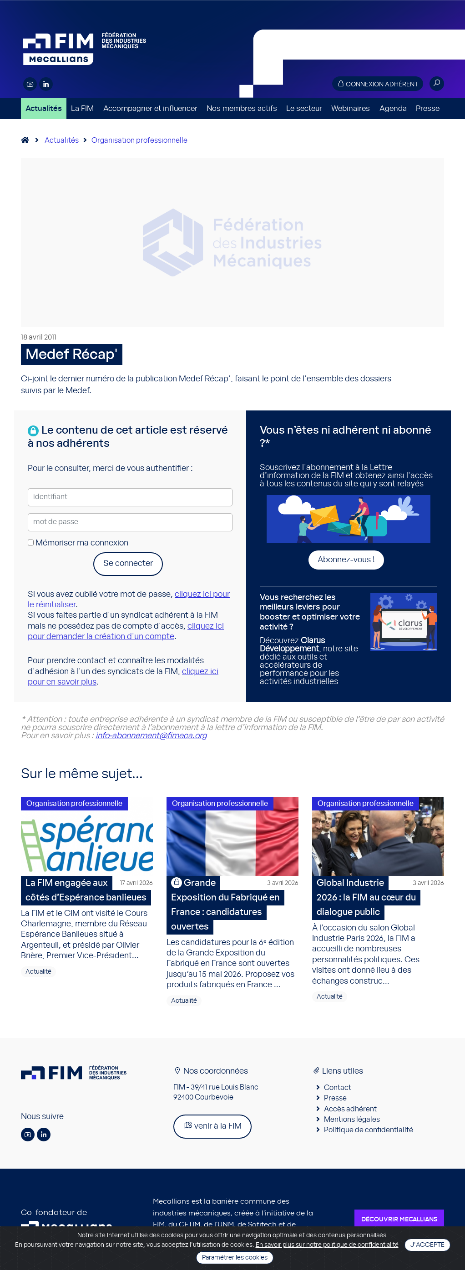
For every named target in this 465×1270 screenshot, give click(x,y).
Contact (337, 1087)
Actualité (38, 972)
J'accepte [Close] (427, 1245)
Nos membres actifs (242, 108)
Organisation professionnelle (139, 140)
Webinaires (350, 108)
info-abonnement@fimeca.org (151, 736)
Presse (428, 108)
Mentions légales (352, 1119)
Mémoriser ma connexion (78, 543)
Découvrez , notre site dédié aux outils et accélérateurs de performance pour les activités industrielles (312, 639)
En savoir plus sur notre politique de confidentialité (327, 1245)
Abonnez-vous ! (346, 560)
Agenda (393, 108)
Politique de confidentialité (368, 1130)
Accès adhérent (350, 1109)
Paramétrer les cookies (235, 1258)
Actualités (43, 108)
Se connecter (128, 564)
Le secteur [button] (304, 108)
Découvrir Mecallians (399, 1219)
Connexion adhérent (377, 84)
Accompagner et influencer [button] (150, 108)
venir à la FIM (212, 1125)
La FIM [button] (82, 108)
